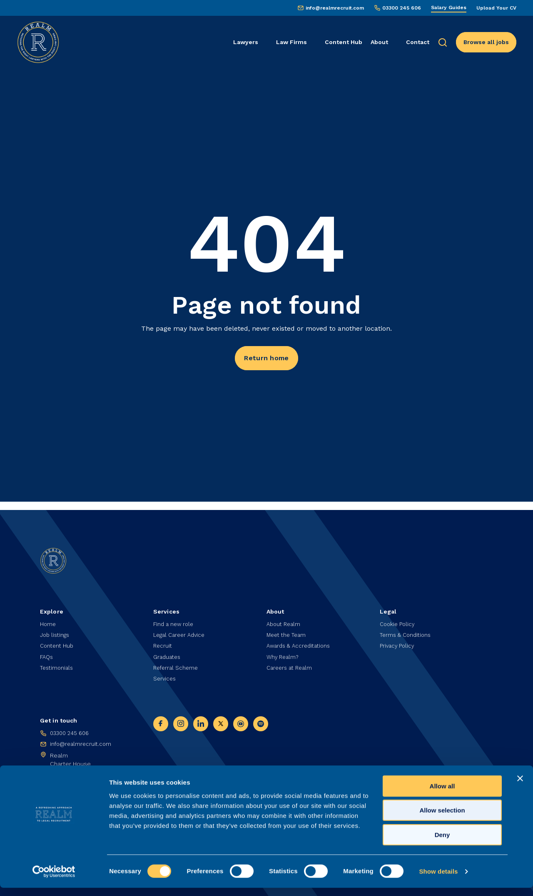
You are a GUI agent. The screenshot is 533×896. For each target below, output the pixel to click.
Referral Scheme (177, 665)
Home (48, 619)
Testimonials (58, 665)
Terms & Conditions (407, 630)
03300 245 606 (401, 8)
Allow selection (442, 818)
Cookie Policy (398, 619)
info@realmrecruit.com (335, 8)
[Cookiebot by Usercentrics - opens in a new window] (53, 880)
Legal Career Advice (181, 630)
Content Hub (343, 42)
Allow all (442, 794)
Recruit (163, 642)
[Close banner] (520, 787)
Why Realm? (283, 654)
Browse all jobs (486, 42)
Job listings (56, 630)
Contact (417, 42)
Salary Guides (448, 7)
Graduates (168, 654)
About (379, 42)
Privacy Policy (398, 642)
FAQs (47, 654)
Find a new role (174, 619)
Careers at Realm (291, 665)
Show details (438, 879)
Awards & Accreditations (301, 642)
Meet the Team (287, 630)
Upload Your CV (496, 8)
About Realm (284, 619)
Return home (266, 359)
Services (165, 677)
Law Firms (291, 42)
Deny (442, 842)
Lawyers (245, 42)
